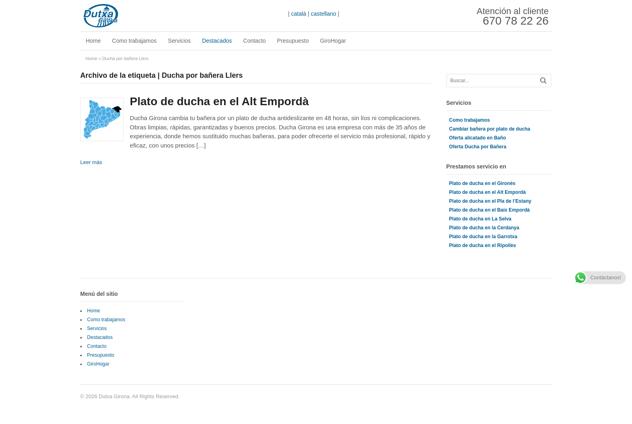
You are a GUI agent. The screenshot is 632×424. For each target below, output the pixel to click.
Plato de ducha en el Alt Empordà (219, 101)
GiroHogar (333, 40)
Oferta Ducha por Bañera (477, 147)
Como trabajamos (134, 40)
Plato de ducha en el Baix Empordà (489, 210)
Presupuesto (293, 40)
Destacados (217, 40)
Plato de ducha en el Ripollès (482, 245)
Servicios (179, 40)
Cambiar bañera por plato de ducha (489, 129)
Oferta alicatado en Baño (477, 138)
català (298, 13)
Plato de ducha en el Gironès (482, 183)
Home (93, 40)
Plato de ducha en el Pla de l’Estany (490, 201)
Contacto (254, 40)
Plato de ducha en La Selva (480, 219)
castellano (323, 13)
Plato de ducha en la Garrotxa (483, 236)
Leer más (91, 162)
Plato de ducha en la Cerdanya (484, 228)
